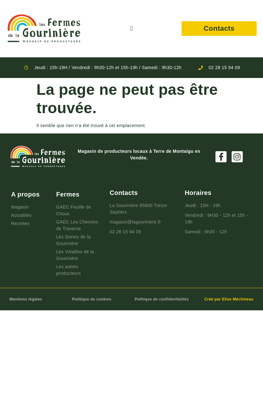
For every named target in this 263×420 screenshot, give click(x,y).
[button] (131, 28)
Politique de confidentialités (162, 299)
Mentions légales (26, 299)
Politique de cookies (92, 299)
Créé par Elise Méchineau (228, 299)
